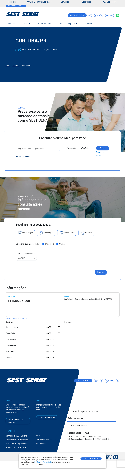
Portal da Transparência (16, 443)
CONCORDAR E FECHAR (91, 459)
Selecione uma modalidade (27, 244)
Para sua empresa (68, 24)
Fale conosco (75, 418)
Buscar (103, 148)
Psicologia (46, 232)
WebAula (84, 148)
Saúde (25, 24)
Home (8, 66)
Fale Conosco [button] (86, 2)
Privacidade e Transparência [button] (38, 2)
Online (62, 244)
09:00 (48, 357)
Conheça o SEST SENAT (16, 436)
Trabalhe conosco (110, 2)
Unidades (16, 66)
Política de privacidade (16, 447)
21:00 (57, 327)
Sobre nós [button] (12, 2)
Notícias (88, 24)
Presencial (71, 148)
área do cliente (77, 15)
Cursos (10, 24)
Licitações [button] (65, 2)
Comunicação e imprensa (17, 440)
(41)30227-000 (50, 49)
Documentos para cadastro (82, 411)
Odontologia (25, 232)
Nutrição (86, 232)
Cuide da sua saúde (47, 417)
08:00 (48, 327)
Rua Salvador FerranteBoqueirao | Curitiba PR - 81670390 (88, 299)
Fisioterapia (66, 232)
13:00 (57, 357)
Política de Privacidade (43, 462)
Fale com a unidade (28, 49)
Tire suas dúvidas (77, 425)
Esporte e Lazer (44, 24)
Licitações (41, 443)
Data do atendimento (26, 253)
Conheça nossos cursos (15, 421)
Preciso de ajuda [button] (23, 157)
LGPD (38, 435)
